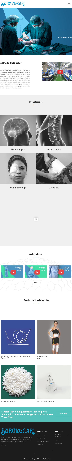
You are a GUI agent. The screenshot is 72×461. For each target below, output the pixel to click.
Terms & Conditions (43, 441)
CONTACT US (63, 414)
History (57, 440)
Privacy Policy (41, 438)
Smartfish (48, 459)
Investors (40, 444)
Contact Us (58, 443)
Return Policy (41, 434)
